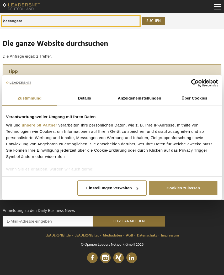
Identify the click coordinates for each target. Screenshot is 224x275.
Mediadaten (112, 235)
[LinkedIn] (131, 258)
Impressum (170, 235)
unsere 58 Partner (39, 125)
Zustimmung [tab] (29, 98)
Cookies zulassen (183, 188)
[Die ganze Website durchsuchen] (71, 21)
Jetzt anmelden (129, 221)
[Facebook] (92, 258)
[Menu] (217, 6)
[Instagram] (105, 258)
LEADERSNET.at (86, 235)
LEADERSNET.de (58, 235)
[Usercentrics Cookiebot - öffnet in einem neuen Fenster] (195, 83)
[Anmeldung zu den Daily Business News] (48, 221)
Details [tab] (84, 98)
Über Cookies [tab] (194, 98)
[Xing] (118, 258)
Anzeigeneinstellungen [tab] (139, 98)
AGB (129, 235)
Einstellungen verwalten (112, 188)
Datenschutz (147, 235)
